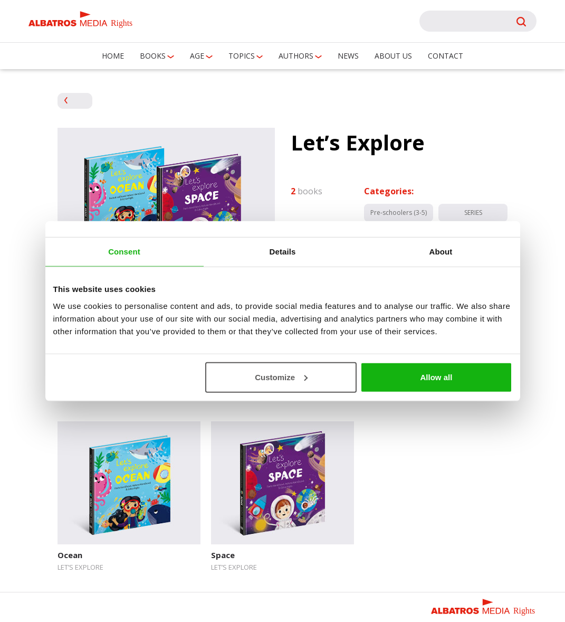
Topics (241, 56)
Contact (445, 56)
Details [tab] (283, 251)
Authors (296, 56)
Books (153, 56)
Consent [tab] (124, 251)
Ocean (70, 555)
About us (393, 56)
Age (197, 56)
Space (223, 555)
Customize (281, 376)
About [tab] (441, 251)
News (348, 56)
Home (113, 56)
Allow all (436, 376)
